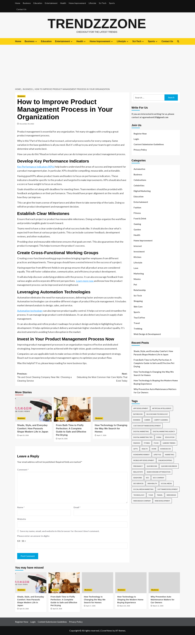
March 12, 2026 (158, 606)
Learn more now (85, 280)
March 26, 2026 (124, 606)
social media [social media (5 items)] (166, 483)
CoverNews (106, 630)
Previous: (44, 377)
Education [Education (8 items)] (169, 437)
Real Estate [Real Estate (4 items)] (138, 472)
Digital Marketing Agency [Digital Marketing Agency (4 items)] (164, 431)
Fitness (137, 213)
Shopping (138, 301)
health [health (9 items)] (145, 449)
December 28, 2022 (27, 124)
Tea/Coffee (139, 317)
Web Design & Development (147, 334)
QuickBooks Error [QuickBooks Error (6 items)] (169, 466)
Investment (139, 251)
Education (38, 3)
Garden (137, 229)
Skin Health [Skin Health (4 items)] (152, 483)
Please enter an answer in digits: (33, 536)
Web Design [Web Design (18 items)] (171, 495)
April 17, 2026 (101, 435)
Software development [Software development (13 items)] (168, 489)
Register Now (140, 133)
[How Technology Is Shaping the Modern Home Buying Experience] (131, 582)
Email (77, 507)
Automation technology (30, 310)
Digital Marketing (142, 191)
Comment (23, 469)
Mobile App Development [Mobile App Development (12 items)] (143, 460)
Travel (137, 323)
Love (136, 268)
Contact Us (21, 9)
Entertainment (51, 3)
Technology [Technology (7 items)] (138, 495)
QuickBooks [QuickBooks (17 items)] (152, 466)
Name (21, 507)
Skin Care (138, 306)
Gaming (137, 224)
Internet (138, 246)
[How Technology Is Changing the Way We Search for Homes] (111, 409)
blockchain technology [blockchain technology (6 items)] (157, 414)
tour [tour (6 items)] (150, 495)
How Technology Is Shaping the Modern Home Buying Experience (156, 382)
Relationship (140, 290)
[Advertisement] (97, 65)
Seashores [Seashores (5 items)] (137, 478)
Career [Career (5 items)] (147, 420)
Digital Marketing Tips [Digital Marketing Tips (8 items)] (142, 437)
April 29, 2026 (24, 435)
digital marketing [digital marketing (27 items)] (141, 431)
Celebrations (140, 180)
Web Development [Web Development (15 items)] (162, 501)
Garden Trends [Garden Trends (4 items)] (169, 443)
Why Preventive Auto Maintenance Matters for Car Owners (155, 391)
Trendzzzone (97, 23)
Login (136, 139)
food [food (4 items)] (156, 443)
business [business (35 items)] (136, 420)
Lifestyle (92, 3)
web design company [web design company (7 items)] (142, 501)
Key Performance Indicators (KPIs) (36, 166)
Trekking (138, 328)
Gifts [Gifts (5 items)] (135, 449)
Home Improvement (77, 3)
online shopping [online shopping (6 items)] (165, 460)
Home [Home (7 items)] (154, 449)
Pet (135, 284)
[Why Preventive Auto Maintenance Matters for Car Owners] (164, 582)
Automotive (139, 169)
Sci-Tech (102, 3)
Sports (112, 3)
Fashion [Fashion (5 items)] (136, 443)
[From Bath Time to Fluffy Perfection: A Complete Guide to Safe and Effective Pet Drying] (72, 409)
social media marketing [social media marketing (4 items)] (143, 489)
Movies (137, 279)
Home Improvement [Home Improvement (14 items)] (141, 454)
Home (17, 3)
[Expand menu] (36, 41)
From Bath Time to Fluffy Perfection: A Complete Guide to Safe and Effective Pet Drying (154, 363)
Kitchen (137, 257)
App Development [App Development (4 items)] (140, 408)
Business (27, 3)
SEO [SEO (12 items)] (147, 478)
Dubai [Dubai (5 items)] (158, 437)
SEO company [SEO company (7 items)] (158, 478)
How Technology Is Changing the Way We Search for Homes (111, 428)
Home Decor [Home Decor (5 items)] (165, 449)
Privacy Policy (140, 149)
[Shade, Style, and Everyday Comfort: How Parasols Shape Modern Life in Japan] (33, 409)
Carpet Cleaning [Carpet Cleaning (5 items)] (161, 420)
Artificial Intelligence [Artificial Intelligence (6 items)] (161, 408)
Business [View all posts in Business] (21, 96)
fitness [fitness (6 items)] (147, 443)
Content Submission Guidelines (149, 144)
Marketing (139, 273)
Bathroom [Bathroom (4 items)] (138, 414)
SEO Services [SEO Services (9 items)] (138, 483)
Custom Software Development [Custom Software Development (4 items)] (147, 426)
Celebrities (139, 185)
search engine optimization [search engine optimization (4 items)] (158, 472)
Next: (99, 377)
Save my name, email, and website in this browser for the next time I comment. (60, 531)
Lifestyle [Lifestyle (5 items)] (157, 454)
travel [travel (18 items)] (160, 495)
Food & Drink (140, 218)
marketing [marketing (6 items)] (169, 454)
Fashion (137, 207)
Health (63, 3)
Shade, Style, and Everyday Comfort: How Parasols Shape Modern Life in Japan (32, 428)
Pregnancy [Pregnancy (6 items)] (138, 466)
